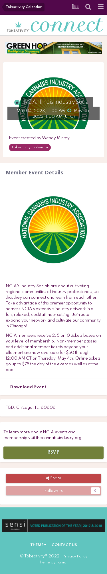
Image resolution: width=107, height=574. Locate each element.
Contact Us (64, 545)
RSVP (53, 452)
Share (53, 478)
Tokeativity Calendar (30, 147)
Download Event (28, 387)
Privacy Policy (74, 556)
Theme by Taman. (54, 562)
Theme (38, 545)
